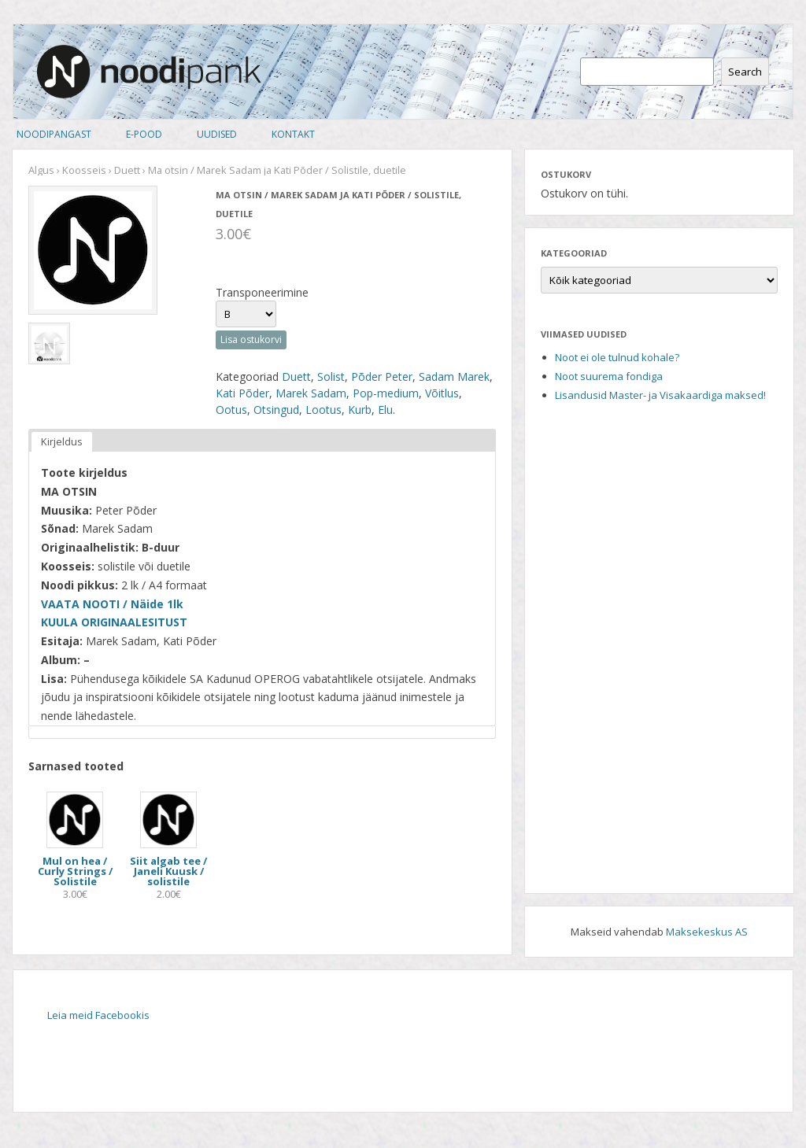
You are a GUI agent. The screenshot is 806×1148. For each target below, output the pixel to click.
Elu (385, 409)
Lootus (323, 409)
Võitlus (442, 393)
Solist (331, 376)
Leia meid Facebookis (98, 1015)
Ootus (231, 409)
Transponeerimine (262, 292)
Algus (41, 170)
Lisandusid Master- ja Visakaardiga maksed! (660, 395)
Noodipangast (54, 134)
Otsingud (276, 409)
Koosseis (84, 170)
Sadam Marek (454, 376)
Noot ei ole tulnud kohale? (617, 357)
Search (745, 72)
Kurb (360, 409)
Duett (127, 170)
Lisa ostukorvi (251, 339)
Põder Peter (381, 376)
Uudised (217, 134)
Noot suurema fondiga (609, 376)
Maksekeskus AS (707, 932)
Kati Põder (242, 393)
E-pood (144, 134)
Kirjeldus (62, 441)
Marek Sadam (310, 393)
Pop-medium (386, 393)
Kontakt (293, 134)
